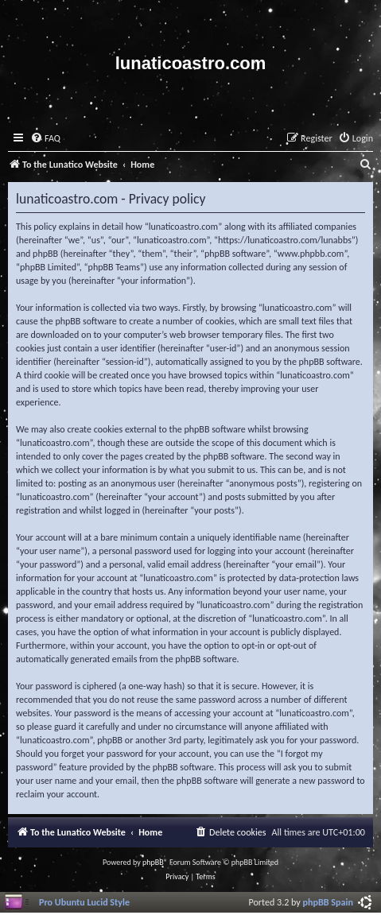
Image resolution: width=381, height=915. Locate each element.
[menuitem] (45, 138)
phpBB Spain (328, 902)
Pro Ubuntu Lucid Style (84, 902)
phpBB (153, 862)
